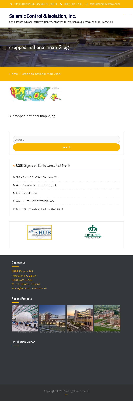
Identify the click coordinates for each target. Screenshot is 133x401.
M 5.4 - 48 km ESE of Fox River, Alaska (38, 208)
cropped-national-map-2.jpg (34, 116)
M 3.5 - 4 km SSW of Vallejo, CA (33, 201)
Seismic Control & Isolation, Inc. (42, 16)
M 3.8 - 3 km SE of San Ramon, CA (35, 177)
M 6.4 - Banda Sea (25, 193)
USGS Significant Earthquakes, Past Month (43, 165)
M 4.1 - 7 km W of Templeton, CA (34, 185)
